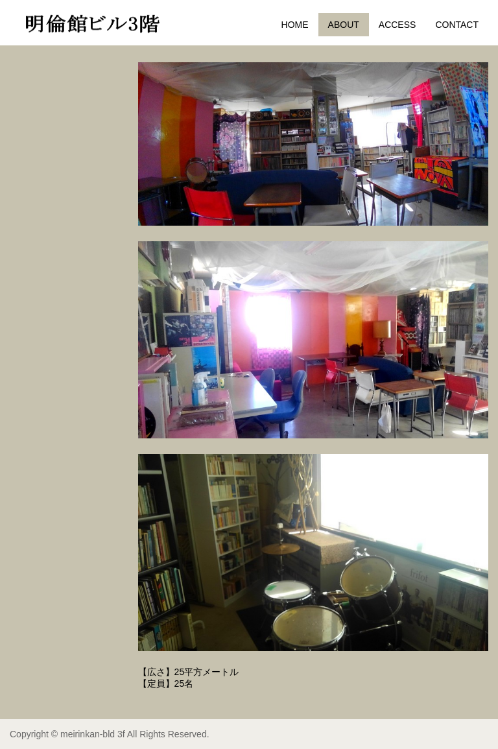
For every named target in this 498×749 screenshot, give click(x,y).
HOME (295, 24)
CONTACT (457, 24)
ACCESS (397, 24)
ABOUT (343, 24)
